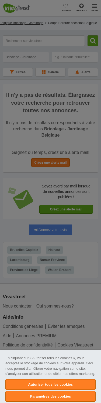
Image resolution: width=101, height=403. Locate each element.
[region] (50, 376)
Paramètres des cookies (50, 396)
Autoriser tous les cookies (50, 384)
